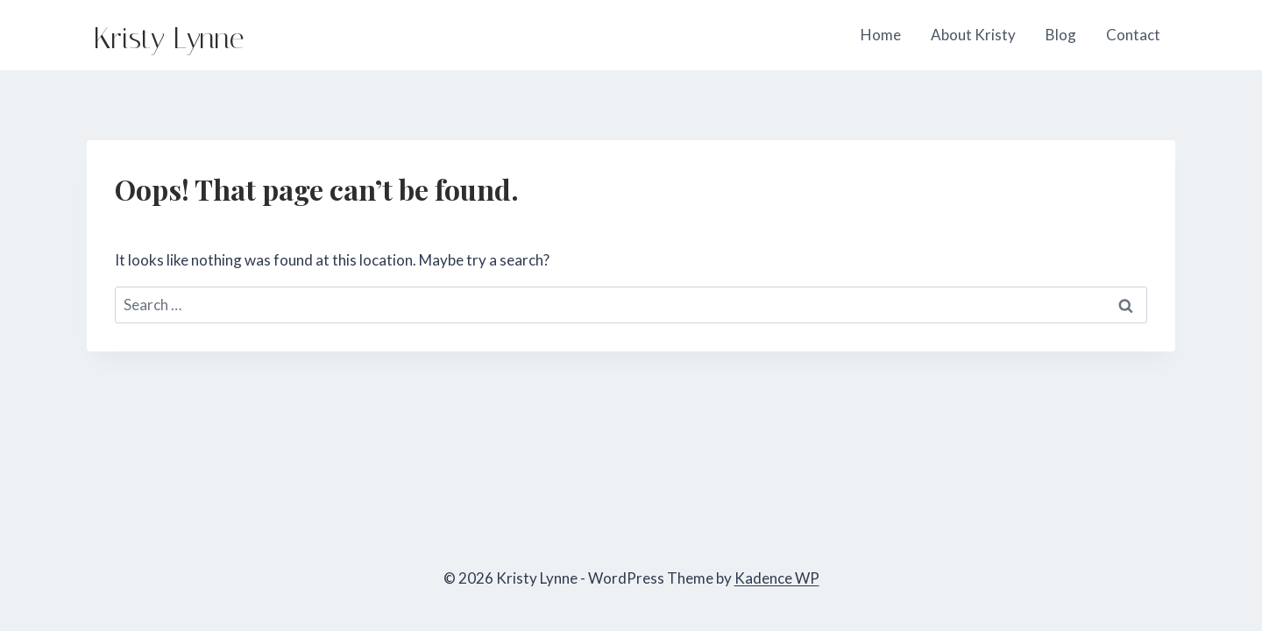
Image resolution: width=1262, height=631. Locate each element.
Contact (1133, 34)
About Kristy (973, 34)
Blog (1061, 34)
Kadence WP (776, 578)
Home (881, 34)
